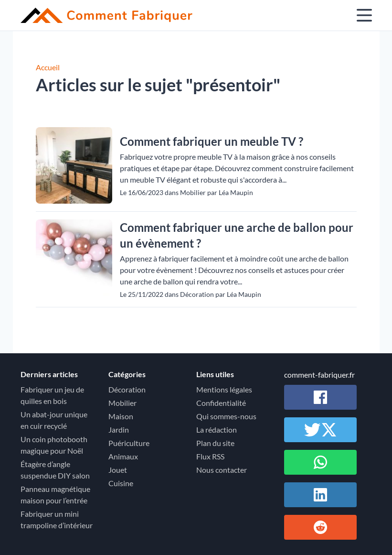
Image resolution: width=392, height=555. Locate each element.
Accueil (48, 67)
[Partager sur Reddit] (320, 527)
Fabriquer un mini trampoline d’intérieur (57, 519)
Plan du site (215, 442)
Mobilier (122, 402)
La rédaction (216, 429)
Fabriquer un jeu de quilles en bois (52, 395)
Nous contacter (221, 469)
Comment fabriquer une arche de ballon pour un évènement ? (236, 235)
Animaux (123, 456)
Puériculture (128, 442)
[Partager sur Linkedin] (320, 494)
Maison (120, 416)
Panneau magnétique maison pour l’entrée (55, 494)
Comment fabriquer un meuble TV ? (211, 141)
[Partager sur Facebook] (320, 397)
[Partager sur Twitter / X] (320, 429)
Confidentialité (221, 402)
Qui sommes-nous (226, 416)
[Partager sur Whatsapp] (320, 462)
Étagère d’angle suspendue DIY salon (55, 469)
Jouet (117, 469)
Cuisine (120, 483)
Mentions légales (224, 389)
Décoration (127, 389)
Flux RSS (210, 456)
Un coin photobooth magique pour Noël (54, 445)
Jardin (118, 429)
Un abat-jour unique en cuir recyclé (54, 420)
